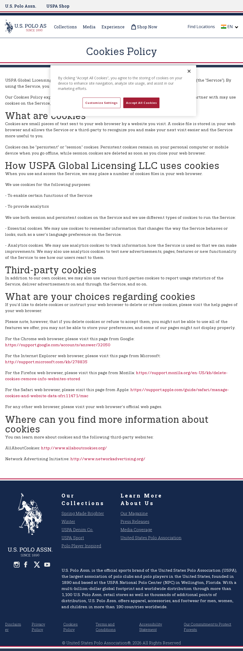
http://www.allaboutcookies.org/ (74, 448)
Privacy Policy (38, 627)
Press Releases (134, 521)
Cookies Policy (70, 627)
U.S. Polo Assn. (20, 6)
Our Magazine (134, 513)
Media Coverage (136, 529)
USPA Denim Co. (77, 529)
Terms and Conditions (106, 627)
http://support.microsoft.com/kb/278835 (46, 362)
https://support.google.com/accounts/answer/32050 (57, 345)
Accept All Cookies (141, 103)
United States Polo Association (150, 537)
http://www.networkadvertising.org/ (107, 459)
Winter (68, 521)
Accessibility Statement (150, 627)
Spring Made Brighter (83, 513)
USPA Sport (73, 537)
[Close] (189, 71)
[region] (123, 90)
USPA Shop (57, 6)
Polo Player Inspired (81, 545)
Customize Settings (101, 103)
